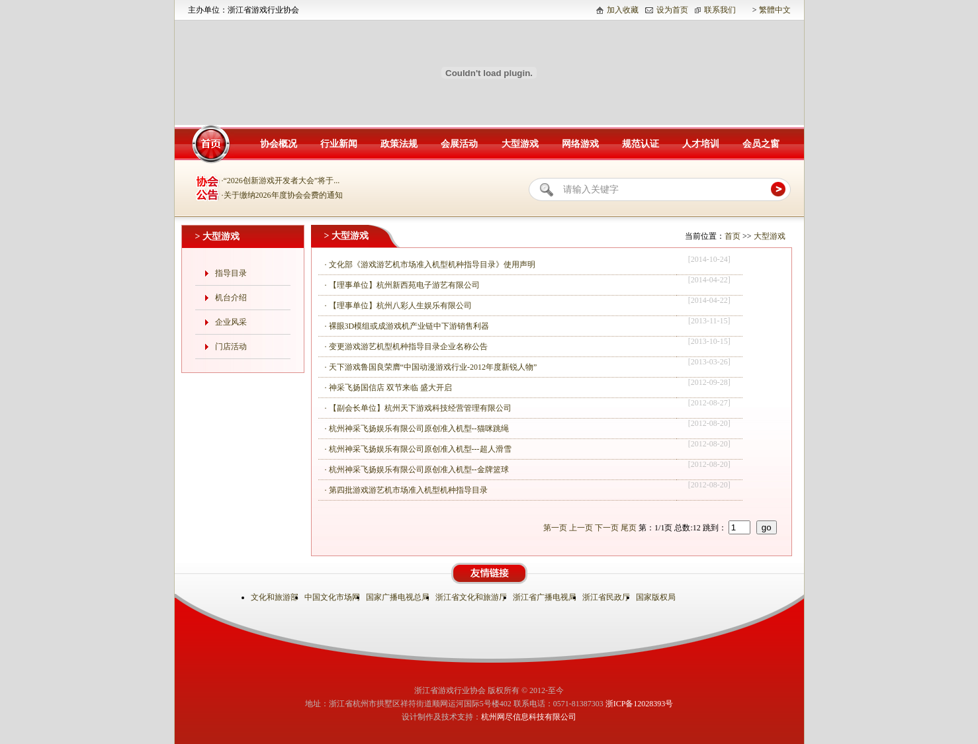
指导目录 (231, 273)
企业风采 (231, 322)
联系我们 (720, 10)
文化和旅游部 (275, 597)
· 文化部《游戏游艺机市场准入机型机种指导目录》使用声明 (430, 264)
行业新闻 (338, 144)
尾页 (629, 527)
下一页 (607, 527)
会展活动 (459, 144)
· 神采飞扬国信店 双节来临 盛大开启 (388, 387)
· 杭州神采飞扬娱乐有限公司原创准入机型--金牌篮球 (417, 469)
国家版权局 (657, 597)
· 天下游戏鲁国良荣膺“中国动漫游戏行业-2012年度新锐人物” (431, 367)
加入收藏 (623, 10)
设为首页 (672, 10)
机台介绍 (231, 297)
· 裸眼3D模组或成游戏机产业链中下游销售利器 (407, 326)
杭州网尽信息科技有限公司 (528, 717)
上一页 (581, 527)
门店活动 (231, 346)
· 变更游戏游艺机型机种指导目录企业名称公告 (406, 346)
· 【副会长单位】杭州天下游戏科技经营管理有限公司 (418, 408)
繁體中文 (775, 10)
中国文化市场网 (333, 597)
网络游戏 (580, 144)
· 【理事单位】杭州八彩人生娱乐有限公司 (398, 305)
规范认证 (640, 144)
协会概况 (278, 144)
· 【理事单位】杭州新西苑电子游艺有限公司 (402, 285)
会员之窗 (760, 144)
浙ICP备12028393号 (639, 703)
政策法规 (399, 144)
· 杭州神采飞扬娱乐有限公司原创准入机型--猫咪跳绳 (417, 428)
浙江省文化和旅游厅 (472, 597)
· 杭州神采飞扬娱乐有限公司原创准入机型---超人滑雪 (418, 449)
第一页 (555, 527)
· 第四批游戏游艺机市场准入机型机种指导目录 (406, 490)
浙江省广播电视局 (545, 597)
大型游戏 (520, 144)
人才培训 (700, 144)
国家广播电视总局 (398, 597)
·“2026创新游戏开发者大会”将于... (281, 180)
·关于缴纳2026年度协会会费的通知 (282, 195)
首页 (732, 236)
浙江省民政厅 (607, 597)
